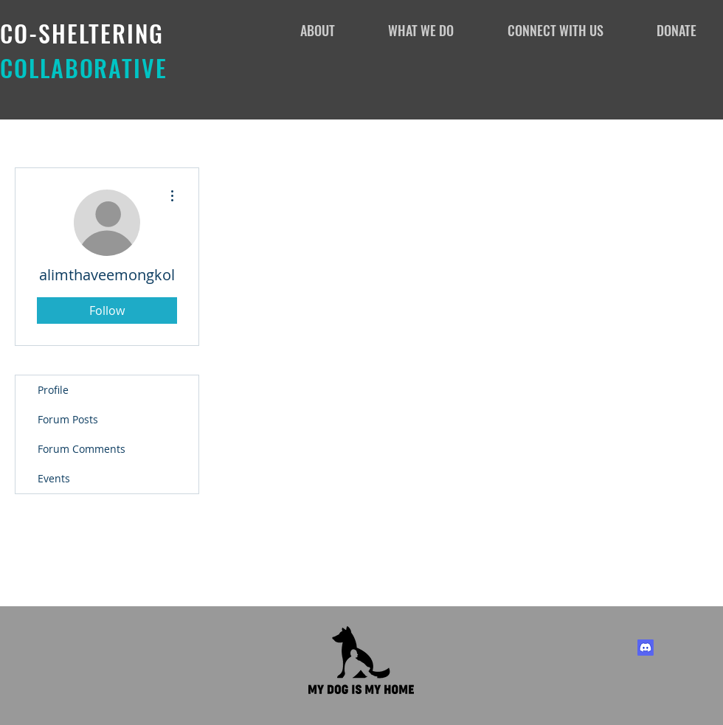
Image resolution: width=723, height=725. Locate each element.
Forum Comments (81, 449)
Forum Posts (68, 419)
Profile (53, 390)
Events (54, 478)
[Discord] (645, 647)
